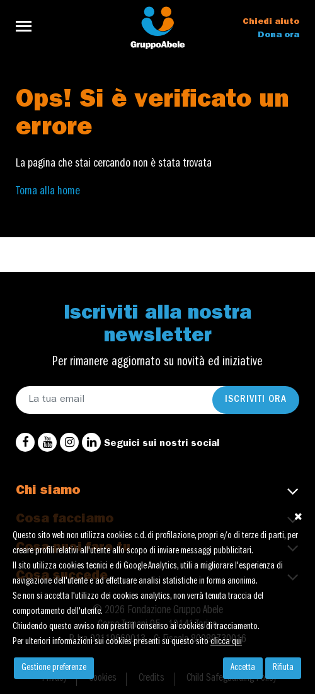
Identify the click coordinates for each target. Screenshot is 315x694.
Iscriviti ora (256, 400)
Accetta (243, 668)
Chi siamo (48, 491)
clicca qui (226, 642)
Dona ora (278, 35)
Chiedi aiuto (271, 22)
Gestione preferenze (53, 668)
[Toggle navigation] (27, 26)
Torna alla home (48, 191)
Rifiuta (283, 668)
